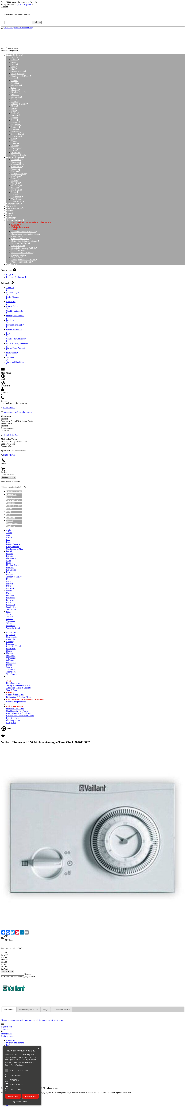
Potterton (15, 122)
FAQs (8, 1045)
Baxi (14, 67)
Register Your (6, 1028)
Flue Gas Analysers (20, 250)
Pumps (14, 192)
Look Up (37, 22)
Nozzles (15, 180)
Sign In (18, 4)
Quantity (28, 974)
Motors (15, 178)
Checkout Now (8, 477)
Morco (14, 118)
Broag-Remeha (18, 74)
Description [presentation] (9, 1009)
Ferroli (14, 78)
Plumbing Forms (19, 255)
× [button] (38, 1049)
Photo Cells (16, 190)
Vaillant (15, 146)
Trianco (15, 143)
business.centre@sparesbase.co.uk (18, 412)
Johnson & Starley (19, 104)
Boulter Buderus (18, 71)
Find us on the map (11, 435)
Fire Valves (16, 176)
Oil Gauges (16, 185)
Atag (14, 62)
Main (14, 111)
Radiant (15, 129)
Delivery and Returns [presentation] (61, 1009)
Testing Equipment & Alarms (24, 259)
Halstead (15, 90)
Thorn (14, 141)
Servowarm (16, 136)
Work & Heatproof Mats (22, 262)
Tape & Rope (17, 257)
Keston (15, 106)
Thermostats (17, 197)
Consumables (17, 164)
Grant (14, 87)
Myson (14, 120)
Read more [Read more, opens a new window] (20, 1065)
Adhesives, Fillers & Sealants (24, 232)
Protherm (16, 127)
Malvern (15, 113)
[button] (22, 1101)
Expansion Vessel (19, 173)
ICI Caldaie (16, 97)
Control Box (17, 166)
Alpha (14, 57)
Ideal (14, 99)
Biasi (14, 69)
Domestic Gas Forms (20, 243)
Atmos (14, 64)
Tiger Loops (17, 199)
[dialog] (22, 1075)
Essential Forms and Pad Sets (24, 248)
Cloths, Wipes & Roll (21, 239)
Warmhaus (16, 153)
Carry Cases (17, 236)
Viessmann (16, 148)
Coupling (16, 169)
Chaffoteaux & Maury (21, 76)
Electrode (16, 171)
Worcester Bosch (19, 155)
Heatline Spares (18, 92)
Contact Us (11, 1040)
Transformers (17, 201)
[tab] (9, 1009)
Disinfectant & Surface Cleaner (25, 241)
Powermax (16, 125)
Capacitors (16, 162)
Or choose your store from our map (18, 28)
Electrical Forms (18, 245)
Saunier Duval (18, 134)
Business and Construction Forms (26, 234)
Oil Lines (16, 187)
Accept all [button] (13, 1096)
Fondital (15, 83)
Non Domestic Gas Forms (22, 252)
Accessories (17, 160)
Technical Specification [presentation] (28, 1009)
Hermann (16, 94)
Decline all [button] (30, 1096)
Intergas (15, 101)
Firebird (15, 81)
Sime (14, 139)
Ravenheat (16, 132)
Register (27, 4)
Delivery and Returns (15, 1043)
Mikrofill (15, 115)
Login (9, 275)
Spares (14, 194)
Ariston (15, 60)
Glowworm (16, 85)
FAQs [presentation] (45, 1009)
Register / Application (16, 277)
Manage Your (7, 1035)
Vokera (15, 150)
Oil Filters (16, 183)
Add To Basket (7, 971)
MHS (14, 108)
